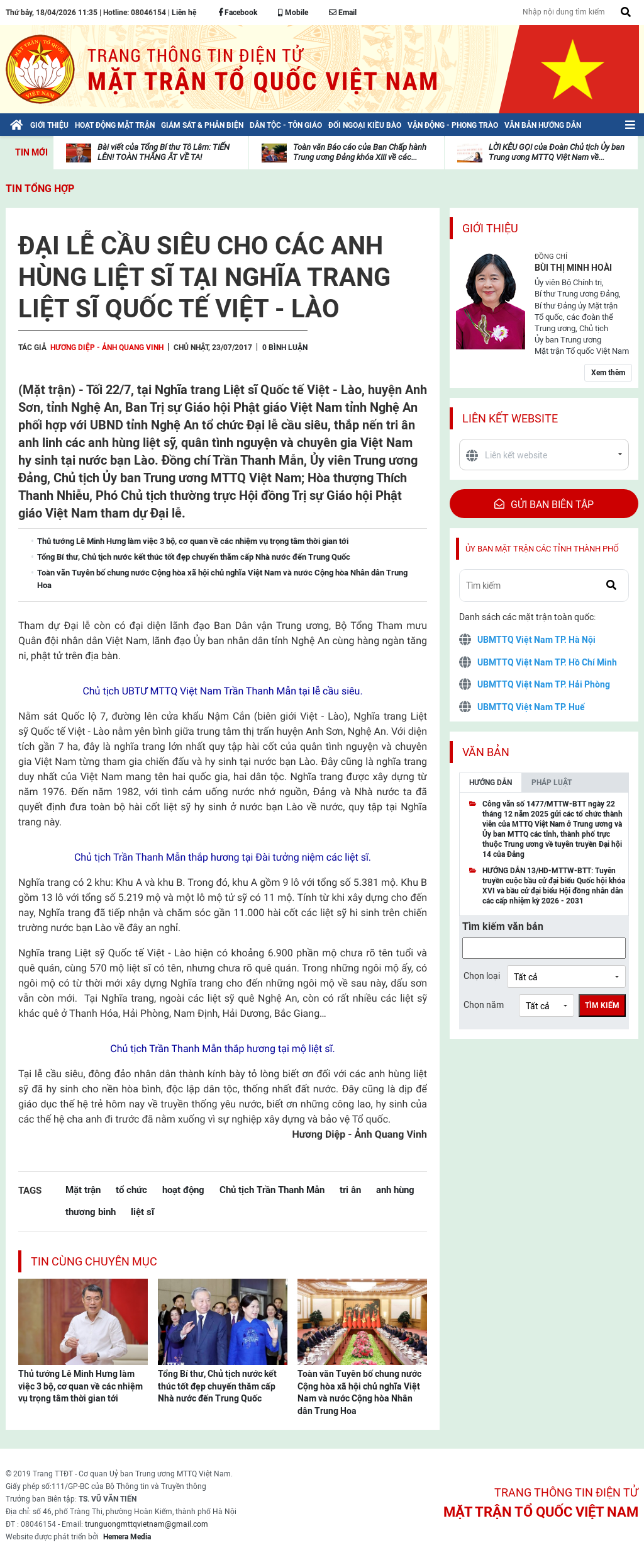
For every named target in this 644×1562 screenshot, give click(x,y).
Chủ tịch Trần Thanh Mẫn (272, 1189)
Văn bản (485, 752)
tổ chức (131, 1189)
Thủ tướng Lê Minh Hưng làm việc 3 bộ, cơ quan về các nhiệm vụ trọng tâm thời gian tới (80, 1386)
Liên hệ (184, 12)
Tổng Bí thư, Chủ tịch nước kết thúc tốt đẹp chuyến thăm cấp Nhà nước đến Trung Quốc (217, 1386)
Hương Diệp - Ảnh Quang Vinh (107, 347)
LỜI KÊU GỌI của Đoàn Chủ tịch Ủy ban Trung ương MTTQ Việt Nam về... (557, 152)
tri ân (350, 1189)
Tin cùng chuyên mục (94, 1261)
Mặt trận (83, 1189)
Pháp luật (551, 782)
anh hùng (395, 1189)
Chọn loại (482, 976)
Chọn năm (484, 1005)
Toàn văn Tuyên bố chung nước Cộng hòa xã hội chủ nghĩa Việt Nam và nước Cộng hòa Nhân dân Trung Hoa (359, 1392)
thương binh (90, 1211)
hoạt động (183, 1189)
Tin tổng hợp (40, 189)
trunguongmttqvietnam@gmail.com (146, 1524)
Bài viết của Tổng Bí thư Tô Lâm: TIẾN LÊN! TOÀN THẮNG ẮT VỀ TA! (163, 152)
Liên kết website (510, 418)
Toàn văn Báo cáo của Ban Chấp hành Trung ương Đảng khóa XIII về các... (359, 152)
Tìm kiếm (602, 1005)
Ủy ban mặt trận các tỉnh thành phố (542, 548)
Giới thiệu (490, 228)
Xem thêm (608, 372)
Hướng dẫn (490, 782)
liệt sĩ (142, 1211)
